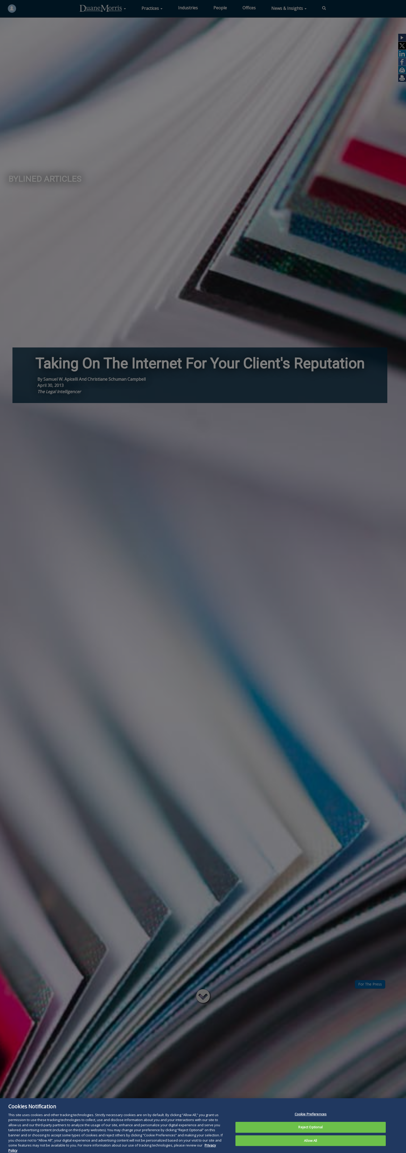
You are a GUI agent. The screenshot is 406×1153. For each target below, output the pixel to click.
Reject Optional (310, 1134)
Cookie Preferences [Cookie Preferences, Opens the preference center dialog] (311, 1120)
